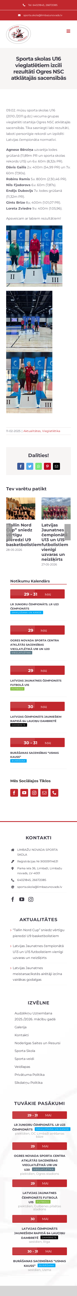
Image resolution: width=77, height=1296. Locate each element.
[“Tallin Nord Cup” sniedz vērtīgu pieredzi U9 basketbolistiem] (20, 508)
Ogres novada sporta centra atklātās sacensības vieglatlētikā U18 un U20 (34, 645)
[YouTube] (24, 793)
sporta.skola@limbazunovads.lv (39, 887)
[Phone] (54, 793)
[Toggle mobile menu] (69, 31)
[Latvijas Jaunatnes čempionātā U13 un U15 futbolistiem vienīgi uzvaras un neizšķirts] (56, 508)
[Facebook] (14, 793)
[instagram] (30, 899)
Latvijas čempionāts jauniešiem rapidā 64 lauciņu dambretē (39, 1233)
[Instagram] (34, 793)
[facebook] (12, 899)
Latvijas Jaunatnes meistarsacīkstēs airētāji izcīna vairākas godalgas (37, 974)
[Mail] (44, 793)
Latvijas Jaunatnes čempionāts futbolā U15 (39, 1197)
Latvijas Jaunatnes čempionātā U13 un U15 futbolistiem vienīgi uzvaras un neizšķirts (54, 542)
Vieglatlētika (51, 431)
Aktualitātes (32, 431)
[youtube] (21, 899)
